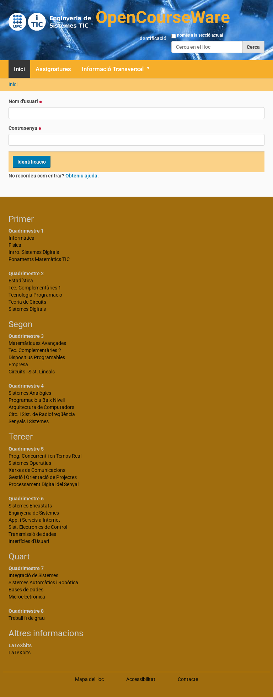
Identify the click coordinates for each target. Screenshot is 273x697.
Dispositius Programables (37, 357)
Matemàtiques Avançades (37, 343)
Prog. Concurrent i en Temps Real (45, 456)
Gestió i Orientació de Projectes (43, 477)
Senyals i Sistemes (29, 421)
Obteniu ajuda (81, 176)
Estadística (21, 280)
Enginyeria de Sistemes (34, 513)
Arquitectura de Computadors (41, 407)
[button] (151, 69)
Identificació (152, 38)
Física (15, 245)
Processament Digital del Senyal (44, 484)
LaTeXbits (20, 652)
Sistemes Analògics (30, 393)
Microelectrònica (27, 597)
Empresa (18, 364)
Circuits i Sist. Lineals (32, 371)
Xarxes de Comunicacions (37, 470)
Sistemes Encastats (30, 506)
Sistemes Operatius (30, 463)
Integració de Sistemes (33, 575)
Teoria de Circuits (27, 302)
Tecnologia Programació (35, 295)
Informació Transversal (113, 69)
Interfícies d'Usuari (29, 541)
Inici (19, 69)
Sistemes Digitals (27, 309)
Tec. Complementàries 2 (35, 350)
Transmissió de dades (32, 534)
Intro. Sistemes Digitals (34, 252)
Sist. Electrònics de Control (38, 527)
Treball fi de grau (27, 618)
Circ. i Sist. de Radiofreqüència (42, 414)
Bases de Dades (26, 589)
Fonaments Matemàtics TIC (39, 259)
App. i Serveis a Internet (34, 520)
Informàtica (21, 238)
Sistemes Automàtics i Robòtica (43, 582)
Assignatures (53, 69)
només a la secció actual (200, 35)
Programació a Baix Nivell (37, 400)
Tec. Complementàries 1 (35, 288)
